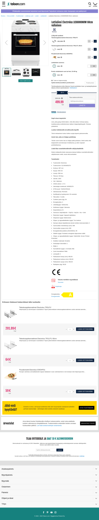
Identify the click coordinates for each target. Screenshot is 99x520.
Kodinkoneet (19, 16)
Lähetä (60, 450)
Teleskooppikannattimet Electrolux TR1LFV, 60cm (38, 339)
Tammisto (60, 282)
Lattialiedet (43, 16)
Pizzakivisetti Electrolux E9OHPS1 (32, 370)
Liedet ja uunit (29, 16)
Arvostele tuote (88, 423)
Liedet (37, 16)
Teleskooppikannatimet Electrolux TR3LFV (35, 307)
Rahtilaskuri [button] (73, 88)
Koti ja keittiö (10, 16)
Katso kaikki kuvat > (25, 81)
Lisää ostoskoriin (85, 329)
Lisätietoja (81, 456)
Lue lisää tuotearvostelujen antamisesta (49, 425)
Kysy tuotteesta (86, 408)
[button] (6, 42)
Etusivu (3, 16)
